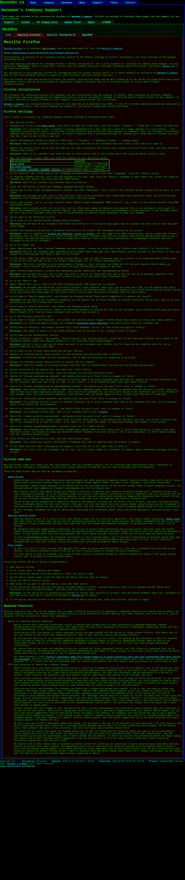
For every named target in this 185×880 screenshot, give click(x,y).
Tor (65, 626)
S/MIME (106, 25)
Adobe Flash (73, 25)
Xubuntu (56, 192)
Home (33, 3)
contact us (168, 74)
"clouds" (103, 469)
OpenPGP (87, 39)
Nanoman (67, 3)
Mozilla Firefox (29, 39)
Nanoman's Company (82, 18)
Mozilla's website (112, 54)
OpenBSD (45, 192)
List (8, 39)
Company (49, 3)
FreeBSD (22, 192)
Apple (91, 25)
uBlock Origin (16, 542)
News (82, 3)
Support (97, 3)
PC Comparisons (47, 25)
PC (74, 118)
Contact (130, 3)
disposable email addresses (92, 368)
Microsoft (16, 189)
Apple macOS (48, 142)
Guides (25, 25)
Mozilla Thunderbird (61, 39)
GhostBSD (33, 192)
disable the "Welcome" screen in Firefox (71, 266)
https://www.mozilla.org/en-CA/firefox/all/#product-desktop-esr (41, 59)
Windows (27, 189)
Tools (114, 3)
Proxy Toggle (15, 622)
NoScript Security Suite (22, 587)
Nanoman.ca (12, 3)
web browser (49, 54)
